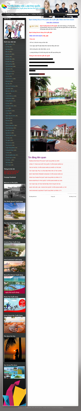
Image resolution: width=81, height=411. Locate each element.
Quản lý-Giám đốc (10, 125)
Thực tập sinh (9, 145)
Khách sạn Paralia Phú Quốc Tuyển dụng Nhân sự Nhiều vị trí (45, 177)
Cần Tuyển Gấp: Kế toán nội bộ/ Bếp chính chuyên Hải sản (45, 184)
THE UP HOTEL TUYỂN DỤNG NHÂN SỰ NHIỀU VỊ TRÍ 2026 (45, 167)
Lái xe (7, 108)
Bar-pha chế (8, 54)
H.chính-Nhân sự (10, 96)
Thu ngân (8, 140)
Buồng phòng (9, 64)
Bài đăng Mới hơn (33, 196)
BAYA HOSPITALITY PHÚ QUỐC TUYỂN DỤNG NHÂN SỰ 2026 (45, 180)
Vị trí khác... (8, 160)
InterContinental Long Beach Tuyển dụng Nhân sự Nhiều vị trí (45, 190)
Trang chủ (53, 196)
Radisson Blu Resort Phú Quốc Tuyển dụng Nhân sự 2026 (44, 160)
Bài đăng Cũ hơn (72, 196)
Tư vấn (7, 152)
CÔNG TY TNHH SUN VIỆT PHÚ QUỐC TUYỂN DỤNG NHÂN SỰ (46, 164)
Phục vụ (8, 123)
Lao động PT (9, 110)
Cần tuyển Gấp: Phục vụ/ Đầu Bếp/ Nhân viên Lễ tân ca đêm (45, 170)
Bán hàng (8, 49)
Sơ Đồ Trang (10, 14)
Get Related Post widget (72, 193)
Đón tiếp (8, 83)
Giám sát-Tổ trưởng (10, 86)
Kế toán (7, 103)
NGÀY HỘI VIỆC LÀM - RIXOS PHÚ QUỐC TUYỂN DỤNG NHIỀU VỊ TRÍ (47, 187)
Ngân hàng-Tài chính (10, 115)
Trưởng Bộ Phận (9, 150)
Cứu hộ (7, 76)
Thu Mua (8, 137)
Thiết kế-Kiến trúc (10, 135)
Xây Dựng (8, 162)
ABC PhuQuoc (9, 44)
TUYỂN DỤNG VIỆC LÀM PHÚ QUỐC (24, 6)
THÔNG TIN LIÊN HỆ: (37, 14)
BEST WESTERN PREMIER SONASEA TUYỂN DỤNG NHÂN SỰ (46, 174)
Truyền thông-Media (10, 147)
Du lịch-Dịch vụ (9, 78)
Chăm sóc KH (9, 71)
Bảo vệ (7, 51)
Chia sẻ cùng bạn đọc (22, 14)
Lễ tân (7, 113)
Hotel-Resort (9, 98)
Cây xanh (8, 69)
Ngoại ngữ (8, 118)
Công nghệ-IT (9, 73)
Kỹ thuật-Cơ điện (9, 105)
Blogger (43, 9)
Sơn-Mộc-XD (9, 130)
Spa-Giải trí (8, 133)
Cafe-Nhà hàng (9, 66)
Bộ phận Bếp (9, 59)
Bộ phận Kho (9, 61)
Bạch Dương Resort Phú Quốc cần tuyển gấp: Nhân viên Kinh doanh (51, 19)
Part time (8, 120)
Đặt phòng (8, 81)
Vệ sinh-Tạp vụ (9, 157)
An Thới (7, 46)
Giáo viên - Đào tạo (10, 91)
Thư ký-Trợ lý (9, 142)
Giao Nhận (8, 88)
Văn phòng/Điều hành (11, 155)
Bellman (7, 56)
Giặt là (7, 93)
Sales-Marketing (9, 128)
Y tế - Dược (8, 165)
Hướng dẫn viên (9, 100)
